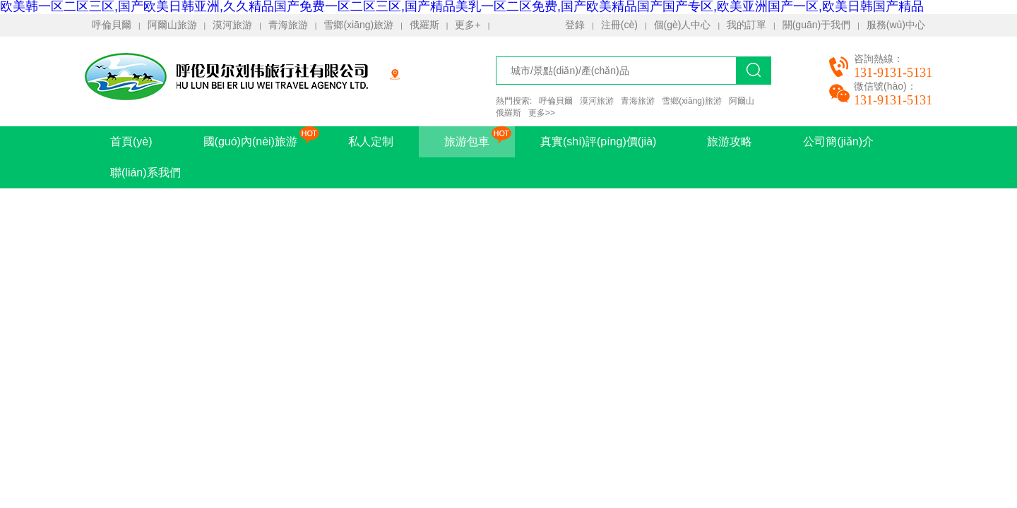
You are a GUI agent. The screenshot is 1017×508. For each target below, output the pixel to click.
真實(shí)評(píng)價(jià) (598, 141)
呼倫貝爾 (111, 24)
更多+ (467, 24)
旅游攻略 (729, 141)
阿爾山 (741, 101)
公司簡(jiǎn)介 (838, 141)
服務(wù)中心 (896, 24)
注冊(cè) (619, 24)
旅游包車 (466, 141)
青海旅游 (288, 24)
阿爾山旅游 (172, 24)
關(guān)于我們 (816, 24)
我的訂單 (746, 24)
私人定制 (370, 141)
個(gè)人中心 (682, 24)
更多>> (541, 113)
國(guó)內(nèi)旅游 (250, 141)
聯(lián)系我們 (145, 173)
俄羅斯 (424, 24)
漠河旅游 (232, 24)
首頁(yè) (131, 141)
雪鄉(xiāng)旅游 (358, 24)
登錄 (575, 24)
